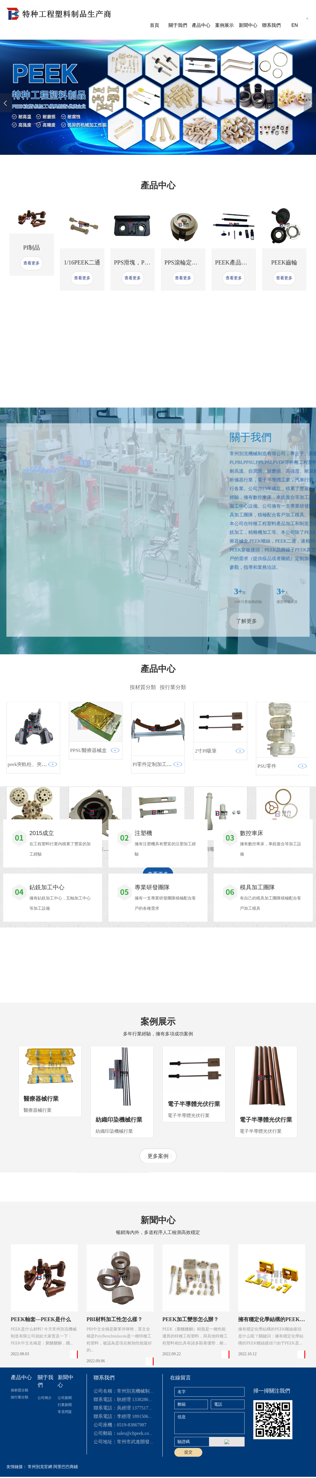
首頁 (154, 25)
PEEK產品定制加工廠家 (245, 275)
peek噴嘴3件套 (211, 983)
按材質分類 (19, 1452)
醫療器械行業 (41, 1195)
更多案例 (158, 1252)
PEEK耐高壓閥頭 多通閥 (34, 979)
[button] (124, 158)
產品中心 (201, 25)
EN (295, 25)
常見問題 (65, 1474)
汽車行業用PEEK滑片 (93, 983)
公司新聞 (65, 1460)
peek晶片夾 (145, 983)
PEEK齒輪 (284, 275)
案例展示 (224, 25)
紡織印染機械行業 (119, 1216)
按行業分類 (19, 1459)
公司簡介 (45, 1460)
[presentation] (6, 102)
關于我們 (177, 25)
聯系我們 (271, 25)
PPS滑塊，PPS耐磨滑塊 (144, 275)
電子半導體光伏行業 (194, 1200)
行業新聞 (65, 1467)
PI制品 (31, 260)
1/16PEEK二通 (82, 275)
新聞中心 (248, 25)
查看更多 (31, 276)
